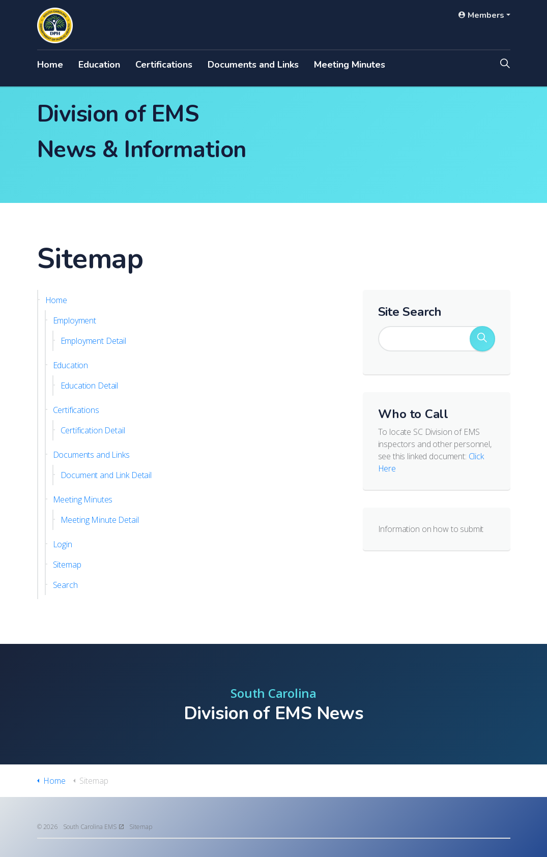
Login (62, 544)
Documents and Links (253, 64)
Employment (75, 320)
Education (99, 64)
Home (50, 64)
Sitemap (67, 564)
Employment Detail (93, 340)
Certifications (163, 64)
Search (65, 584)
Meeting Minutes (349, 64)
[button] (482, 338)
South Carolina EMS (93, 826)
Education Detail (90, 385)
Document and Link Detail (106, 475)
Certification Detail (93, 430)
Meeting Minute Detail (100, 519)
